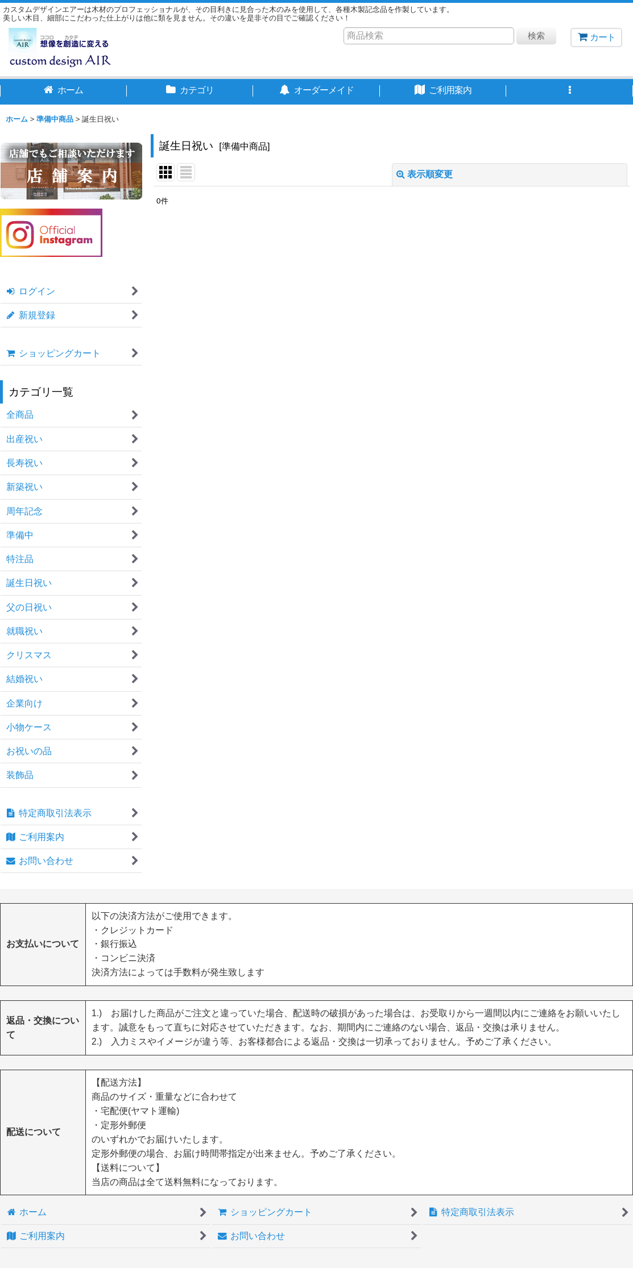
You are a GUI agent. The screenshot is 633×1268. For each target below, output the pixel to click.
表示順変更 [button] (424, 174)
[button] (569, 91)
